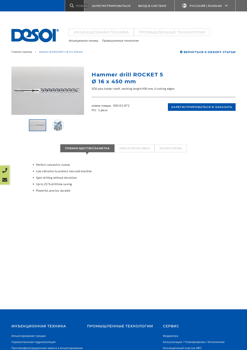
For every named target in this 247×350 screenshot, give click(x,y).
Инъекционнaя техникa (101, 32)
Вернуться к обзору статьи (210, 52)
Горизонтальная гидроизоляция (33, 342)
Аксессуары (170, 148)
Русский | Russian (205, 6)
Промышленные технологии (172, 32)
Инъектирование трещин (28, 335)
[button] (74, 5)
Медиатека (170, 335)
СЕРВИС (171, 326)
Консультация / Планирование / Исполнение (194, 342)
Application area (134, 148)
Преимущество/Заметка (87, 148)
